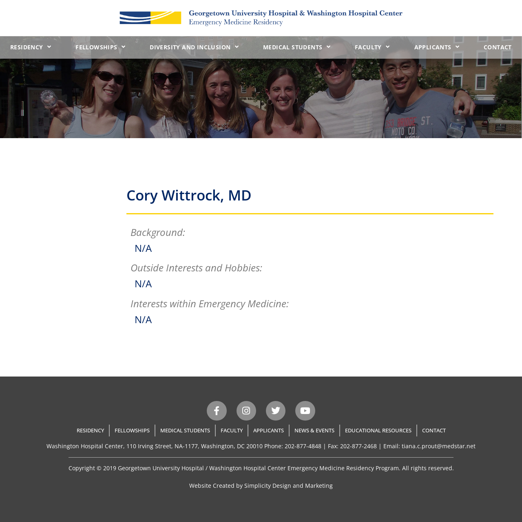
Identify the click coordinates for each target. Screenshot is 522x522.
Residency (30, 47)
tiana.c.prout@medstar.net (439, 446)
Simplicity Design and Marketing (288, 485)
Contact (498, 47)
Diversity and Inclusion (194, 47)
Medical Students (296, 47)
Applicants (436, 47)
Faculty (372, 47)
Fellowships (100, 47)
